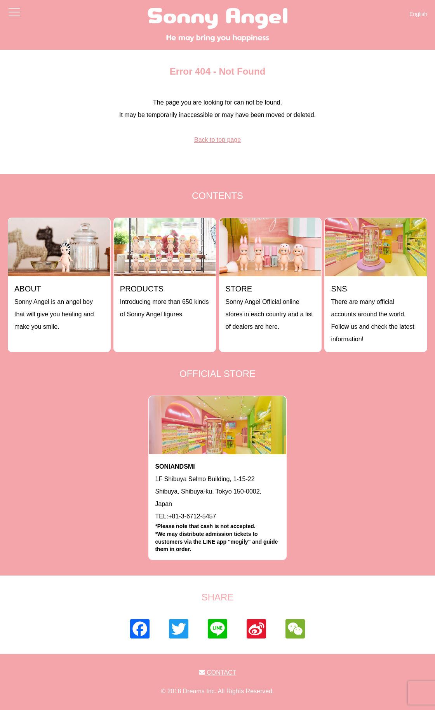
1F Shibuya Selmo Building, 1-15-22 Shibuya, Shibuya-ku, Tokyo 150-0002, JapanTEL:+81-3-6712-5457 (217, 508)
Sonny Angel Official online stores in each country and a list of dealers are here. (269, 307)
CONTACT (218, 672)
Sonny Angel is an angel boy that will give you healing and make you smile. (54, 307)
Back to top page (217, 139)
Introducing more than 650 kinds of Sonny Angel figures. (164, 300)
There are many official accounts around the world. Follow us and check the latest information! (372, 313)
